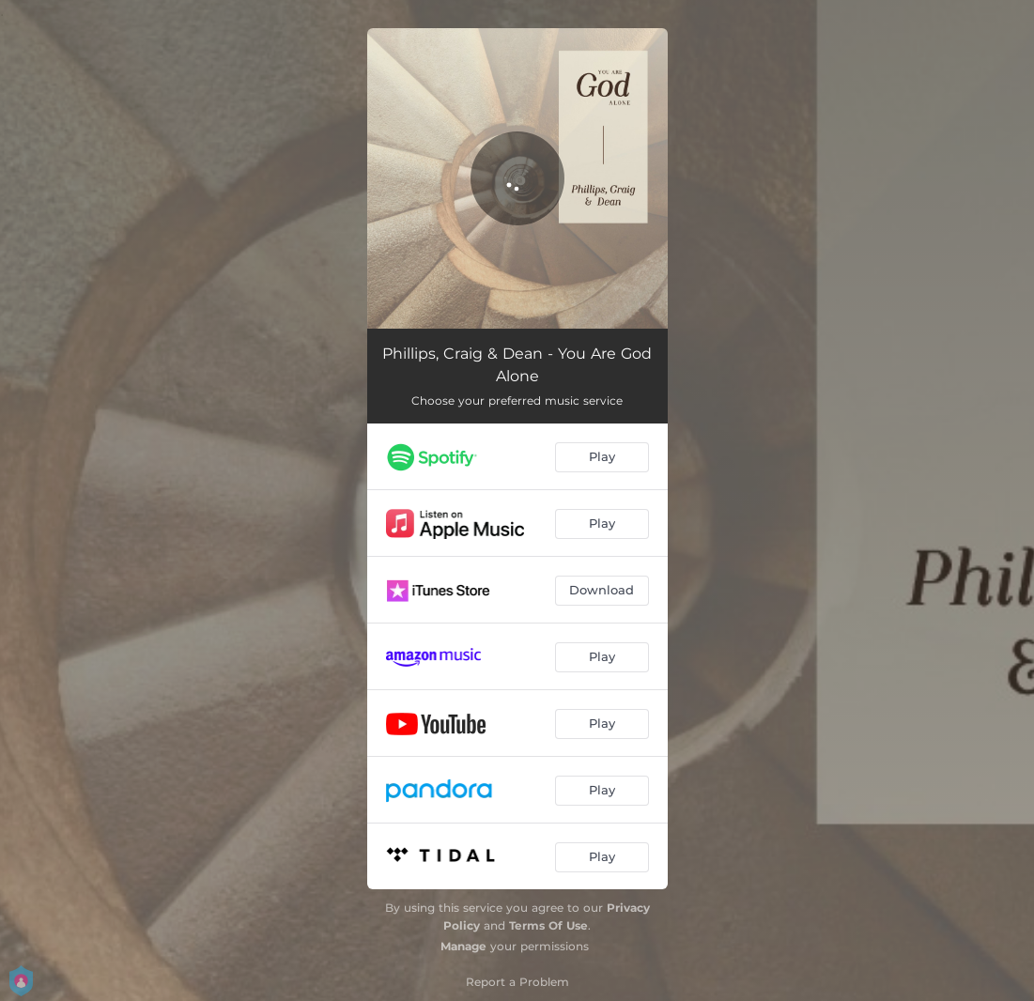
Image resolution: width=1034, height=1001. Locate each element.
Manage (463, 946)
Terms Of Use (548, 925)
